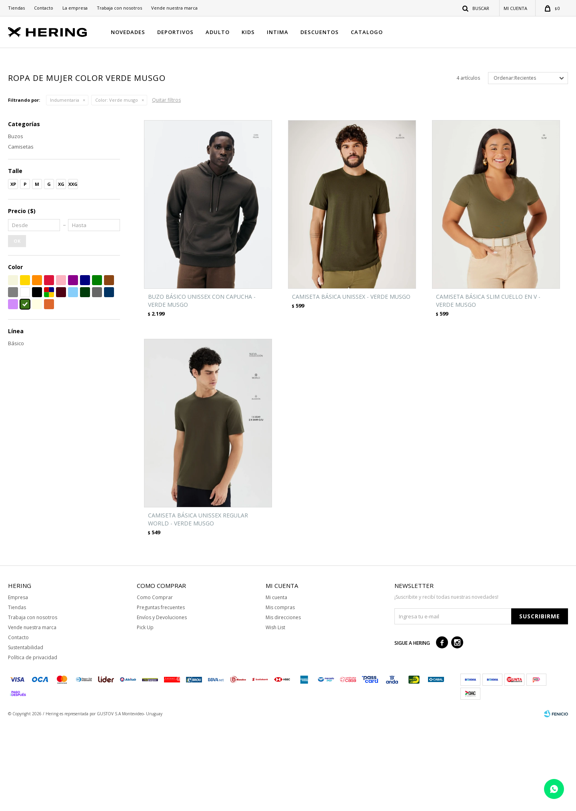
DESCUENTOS (319, 32)
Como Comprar (155, 684)
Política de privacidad (32, 744)
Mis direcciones (283, 704)
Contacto (43, 8)
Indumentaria (64, 188)
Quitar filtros (166, 187)
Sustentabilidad (25, 734)
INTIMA (277, 32)
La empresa (75, 8)
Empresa (18, 684)
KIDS (248, 32)
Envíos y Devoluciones (162, 704)
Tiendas (16, 8)
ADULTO (218, 32)
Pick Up (145, 714)
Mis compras (280, 694)
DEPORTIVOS (175, 32)
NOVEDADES (128, 32)
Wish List (275, 714)
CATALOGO (367, 32)
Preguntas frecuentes (161, 694)
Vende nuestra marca (174, 8)
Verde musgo (116, 188)
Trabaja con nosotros (119, 8)
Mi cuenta (276, 684)
